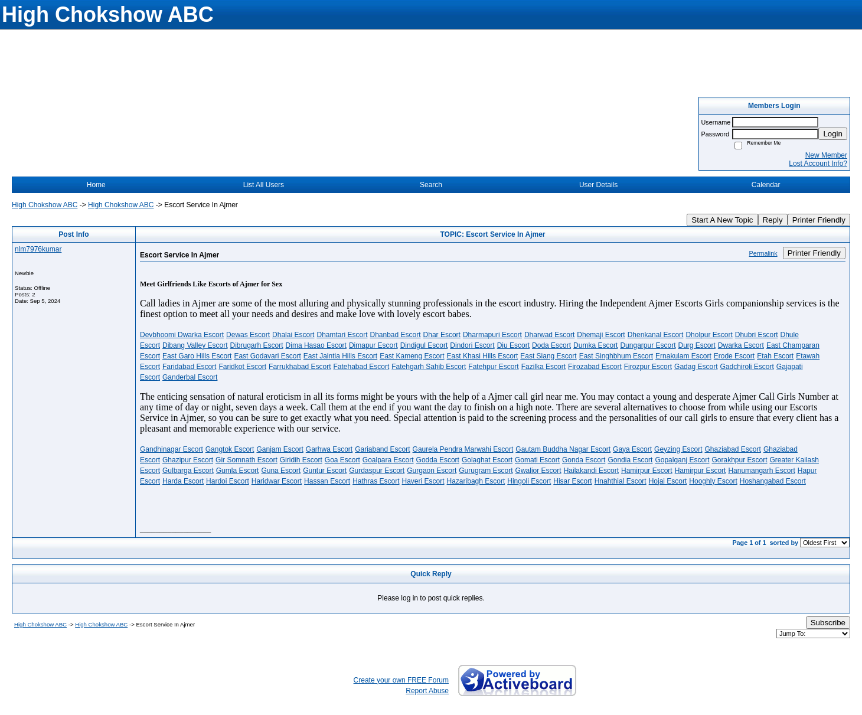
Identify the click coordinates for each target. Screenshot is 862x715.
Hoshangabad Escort (773, 481)
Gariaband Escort (382, 449)
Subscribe (828, 622)
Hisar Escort (572, 481)
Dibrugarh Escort (256, 345)
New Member (826, 155)
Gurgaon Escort (431, 470)
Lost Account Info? (818, 163)
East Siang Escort (548, 356)
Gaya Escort (632, 449)
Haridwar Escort (277, 481)
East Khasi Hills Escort (482, 356)
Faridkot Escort (242, 367)
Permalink (763, 253)
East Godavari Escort (267, 356)
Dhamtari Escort (341, 335)
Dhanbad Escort (395, 335)
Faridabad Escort (189, 367)
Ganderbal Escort (189, 377)
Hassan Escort (327, 481)
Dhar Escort (442, 335)
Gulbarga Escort (188, 470)
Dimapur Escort (373, 345)
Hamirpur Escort (646, 470)
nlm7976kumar (38, 249)
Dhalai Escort (293, 335)
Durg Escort (696, 345)
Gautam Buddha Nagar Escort (562, 449)
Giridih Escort (301, 460)
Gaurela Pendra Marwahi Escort (463, 449)
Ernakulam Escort (683, 356)
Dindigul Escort (424, 345)
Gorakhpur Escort (739, 460)
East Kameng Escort (412, 356)
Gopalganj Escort (682, 460)
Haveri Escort (423, 481)
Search (431, 185)
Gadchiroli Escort (746, 367)
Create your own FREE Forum (401, 680)
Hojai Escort (668, 481)
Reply (773, 220)
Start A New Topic (722, 220)
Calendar (766, 185)
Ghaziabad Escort (732, 449)
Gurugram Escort (485, 470)
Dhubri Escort (756, 335)
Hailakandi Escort (591, 470)
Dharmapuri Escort (492, 335)
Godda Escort (437, 460)
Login (833, 133)
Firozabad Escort (595, 367)
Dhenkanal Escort (656, 335)
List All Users (263, 185)
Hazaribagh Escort (476, 481)
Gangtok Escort (229, 449)
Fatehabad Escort (362, 367)
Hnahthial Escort (620, 481)
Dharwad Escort (549, 335)
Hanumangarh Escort (761, 470)
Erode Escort (734, 356)
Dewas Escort (248, 335)
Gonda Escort (583, 460)
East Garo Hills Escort (196, 356)
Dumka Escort (595, 345)
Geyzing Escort (678, 449)
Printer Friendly (818, 220)
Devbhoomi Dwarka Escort (182, 335)
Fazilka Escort (543, 367)
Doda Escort (551, 345)
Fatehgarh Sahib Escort (428, 367)
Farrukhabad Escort (300, 367)
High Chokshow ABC (44, 205)
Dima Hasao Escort (316, 345)
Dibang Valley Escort (195, 345)
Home (96, 185)
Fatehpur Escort (493, 367)
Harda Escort (183, 481)
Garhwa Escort (329, 449)
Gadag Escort (695, 367)
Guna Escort (281, 470)
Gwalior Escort (538, 470)
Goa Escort (342, 460)
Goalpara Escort (388, 460)
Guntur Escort (325, 470)
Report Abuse (427, 691)
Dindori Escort (472, 345)
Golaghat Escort (487, 460)
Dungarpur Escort (647, 345)
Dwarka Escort (741, 345)
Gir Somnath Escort (246, 460)
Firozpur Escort (648, 367)
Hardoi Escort (227, 481)
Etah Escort (775, 356)
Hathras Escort (375, 481)
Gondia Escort (630, 460)
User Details (598, 185)
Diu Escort (513, 345)
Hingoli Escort (529, 481)
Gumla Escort (237, 470)
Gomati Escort (537, 460)
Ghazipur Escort (187, 460)
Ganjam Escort (279, 449)
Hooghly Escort (713, 481)
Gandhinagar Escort (171, 449)
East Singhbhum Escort (616, 356)
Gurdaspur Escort (376, 470)
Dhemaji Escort (601, 335)
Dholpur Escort (708, 335)
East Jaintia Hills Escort (340, 356)
